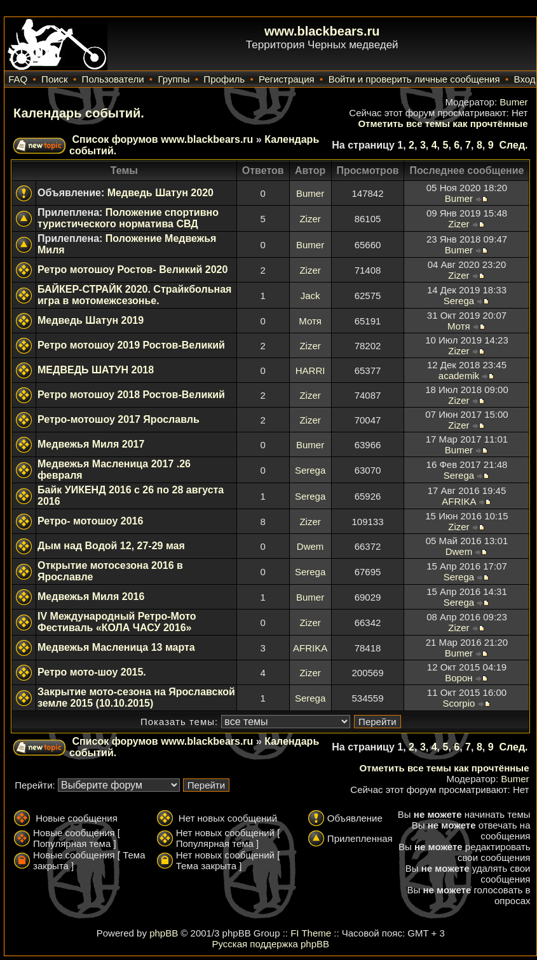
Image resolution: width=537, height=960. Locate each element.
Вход (525, 79)
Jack (310, 295)
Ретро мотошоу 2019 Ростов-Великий (131, 345)
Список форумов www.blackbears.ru (162, 139)
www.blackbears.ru (322, 31)
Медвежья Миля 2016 (90, 596)
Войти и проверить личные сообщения (414, 79)
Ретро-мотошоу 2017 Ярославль (118, 419)
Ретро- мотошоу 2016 (90, 521)
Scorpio (458, 703)
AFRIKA (458, 501)
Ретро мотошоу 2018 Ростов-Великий (131, 394)
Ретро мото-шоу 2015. (91, 672)
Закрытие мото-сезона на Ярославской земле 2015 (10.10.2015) (136, 697)
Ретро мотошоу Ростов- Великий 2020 (132, 269)
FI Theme (310, 933)
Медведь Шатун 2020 (160, 192)
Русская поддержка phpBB (270, 943)
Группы (173, 79)
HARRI (310, 370)
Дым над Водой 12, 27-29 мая (111, 545)
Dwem (310, 546)
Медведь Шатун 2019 (90, 320)
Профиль (224, 79)
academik (458, 375)
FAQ (17, 79)
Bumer (513, 102)
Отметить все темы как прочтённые (442, 123)
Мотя (310, 321)
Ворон (458, 677)
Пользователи (113, 79)
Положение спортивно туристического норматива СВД (128, 218)
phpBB (163, 933)
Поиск (54, 79)
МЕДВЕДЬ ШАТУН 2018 (95, 369)
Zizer (309, 218)
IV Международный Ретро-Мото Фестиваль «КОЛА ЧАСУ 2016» (116, 622)
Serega (459, 300)
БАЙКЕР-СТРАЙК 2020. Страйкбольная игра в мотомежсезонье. (134, 295)
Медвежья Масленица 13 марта (116, 647)
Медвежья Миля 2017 (90, 444)
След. (513, 145)
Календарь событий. (78, 113)
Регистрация (287, 79)
